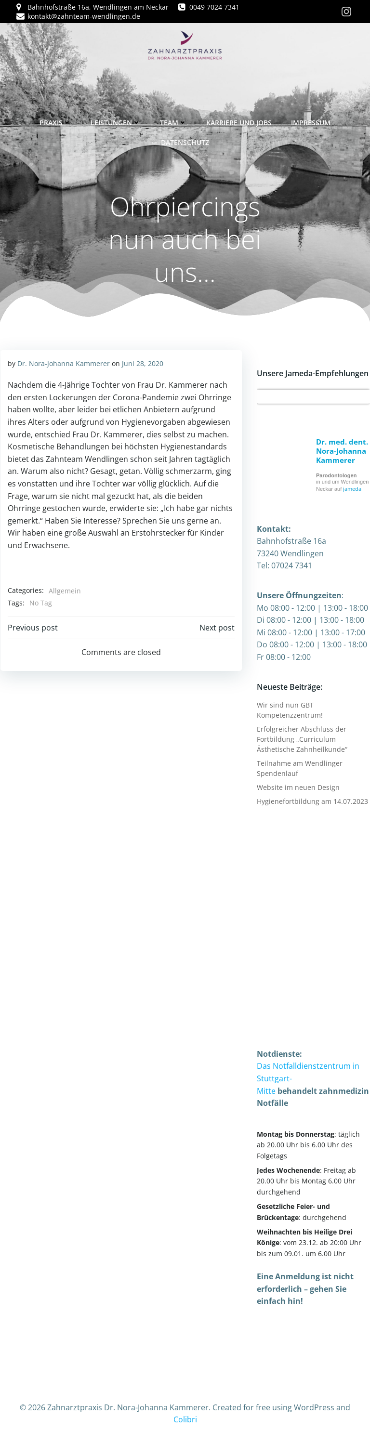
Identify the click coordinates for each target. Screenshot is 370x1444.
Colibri (185, 1418)
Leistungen (116, 121)
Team (173, 121)
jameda (352, 488)
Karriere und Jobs (239, 121)
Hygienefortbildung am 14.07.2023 (312, 800)
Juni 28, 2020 (142, 363)
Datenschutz (185, 140)
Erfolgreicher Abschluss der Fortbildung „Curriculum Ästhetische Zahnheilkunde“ (301, 738)
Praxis (55, 121)
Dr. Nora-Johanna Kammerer (63, 363)
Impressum (310, 121)
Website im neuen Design (297, 786)
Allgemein (64, 590)
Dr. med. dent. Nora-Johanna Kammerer (342, 450)
